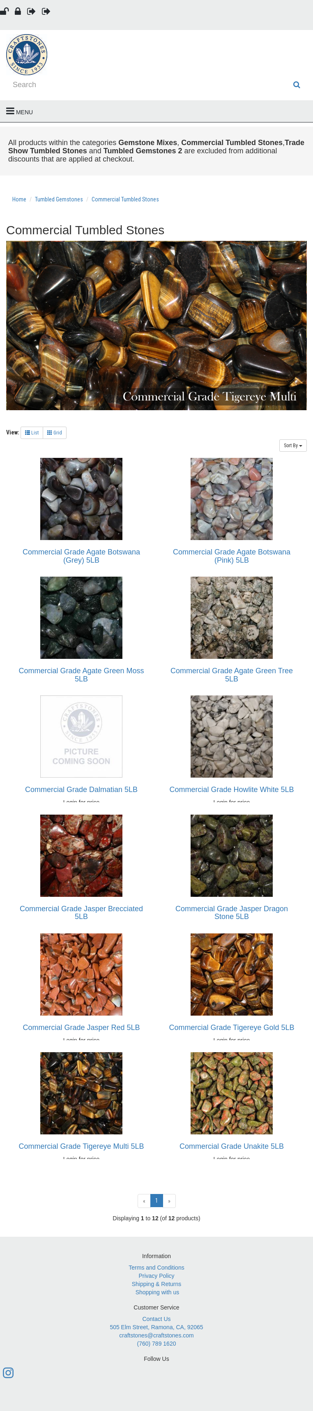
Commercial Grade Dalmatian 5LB (81, 789)
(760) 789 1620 (156, 1343)
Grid (54, 433)
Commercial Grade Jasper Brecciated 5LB (81, 913)
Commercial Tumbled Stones (125, 199)
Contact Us (156, 1319)
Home (20, 199)
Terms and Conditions (156, 1267)
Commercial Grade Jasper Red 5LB (81, 1027)
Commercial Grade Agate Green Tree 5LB (231, 675)
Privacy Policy (156, 1275)
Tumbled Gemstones (59, 199)
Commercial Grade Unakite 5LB (232, 1146)
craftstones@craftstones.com (156, 1335)
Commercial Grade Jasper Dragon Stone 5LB (231, 913)
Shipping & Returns (157, 1284)
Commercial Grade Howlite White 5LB (231, 789)
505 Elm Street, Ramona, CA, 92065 (156, 1327)
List (32, 433)
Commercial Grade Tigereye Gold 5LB (231, 1027)
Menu (19, 111)
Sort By (293, 445)
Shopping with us (158, 1292)
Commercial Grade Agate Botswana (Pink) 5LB (231, 556)
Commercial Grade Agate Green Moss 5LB (81, 675)
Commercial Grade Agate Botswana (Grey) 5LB (81, 556)
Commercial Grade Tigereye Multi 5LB (81, 1146)
